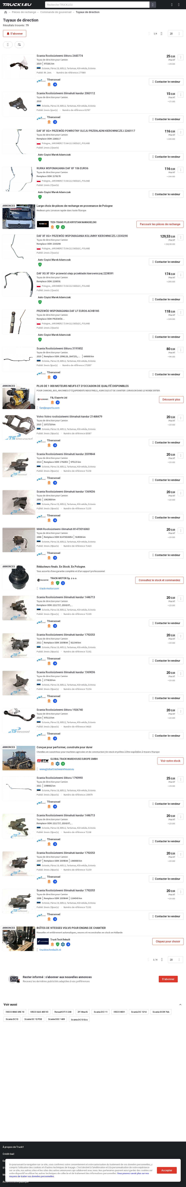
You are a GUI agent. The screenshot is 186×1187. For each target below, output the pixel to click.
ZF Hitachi (83, 1012)
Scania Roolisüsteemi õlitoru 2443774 (60, 55)
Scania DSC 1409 (56, 1019)
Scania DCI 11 (100, 1012)
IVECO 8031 (119, 1012)
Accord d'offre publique (16, 1181)
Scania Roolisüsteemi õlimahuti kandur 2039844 (66, 454)
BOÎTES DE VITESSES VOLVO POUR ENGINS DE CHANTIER (71, 928)
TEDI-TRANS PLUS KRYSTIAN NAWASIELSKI (73, 222)
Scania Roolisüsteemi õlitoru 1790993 (60, 777)
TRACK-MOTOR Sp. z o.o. (63, 578)
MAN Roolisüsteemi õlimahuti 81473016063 (63, 529)
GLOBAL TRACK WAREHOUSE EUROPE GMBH (74, 759)
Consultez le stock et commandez (159, 580)
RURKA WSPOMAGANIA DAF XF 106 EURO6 (62, 168)
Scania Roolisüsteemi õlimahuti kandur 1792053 (66, 634)
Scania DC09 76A (161, 1012)
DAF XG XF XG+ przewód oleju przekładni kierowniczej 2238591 (75, 273)
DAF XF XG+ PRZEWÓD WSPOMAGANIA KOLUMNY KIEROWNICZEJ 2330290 (82, 235)
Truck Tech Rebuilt (60, 939)
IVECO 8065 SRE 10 (15, 1012)
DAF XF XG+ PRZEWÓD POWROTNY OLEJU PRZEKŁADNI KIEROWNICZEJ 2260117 (86, 130)
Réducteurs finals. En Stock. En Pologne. (61, 566)
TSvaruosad (53, 79)
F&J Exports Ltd (58, 397)
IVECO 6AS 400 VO (39, 1012)
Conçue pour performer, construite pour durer (65, 747)
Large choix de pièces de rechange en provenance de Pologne (74, 205)
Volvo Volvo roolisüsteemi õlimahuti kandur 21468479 (69, 416)
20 (171, 33)
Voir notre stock (170, 760)
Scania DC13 (12, 1019)
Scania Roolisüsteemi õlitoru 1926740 (60, 709)
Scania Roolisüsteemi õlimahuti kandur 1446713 (66, 597)
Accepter (166, 1170)
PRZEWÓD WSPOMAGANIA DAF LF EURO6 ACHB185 (68, 311)
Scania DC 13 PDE (33, 1019)
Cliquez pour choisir (168, 941)
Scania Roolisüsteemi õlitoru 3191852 (60, 348)
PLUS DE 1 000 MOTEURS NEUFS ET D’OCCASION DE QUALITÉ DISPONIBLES (83, 386)
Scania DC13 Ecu (79, 1019)
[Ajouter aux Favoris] (181, 57)
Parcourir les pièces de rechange (160, 224)
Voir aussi (10, 1004)
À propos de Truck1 (13, 1147)
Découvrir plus (171, 399)
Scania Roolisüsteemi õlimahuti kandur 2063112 (66, 93)
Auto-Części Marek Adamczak (54, 154)
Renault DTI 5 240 (63, 1012)
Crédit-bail (8, 1154)
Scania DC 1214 (138, 1012)
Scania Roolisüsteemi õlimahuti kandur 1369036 (66, 491)
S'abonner (168, 979)
